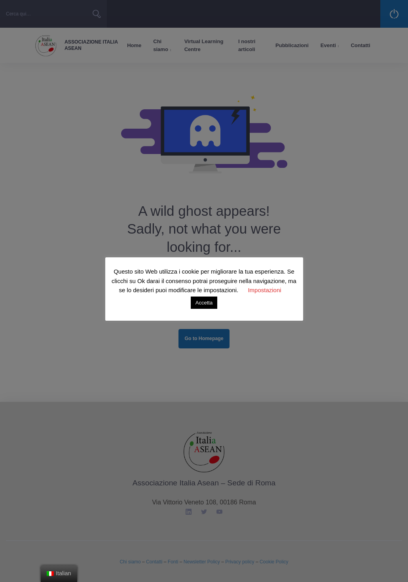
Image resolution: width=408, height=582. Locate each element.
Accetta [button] (204, 303)
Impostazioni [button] (264, 290)
